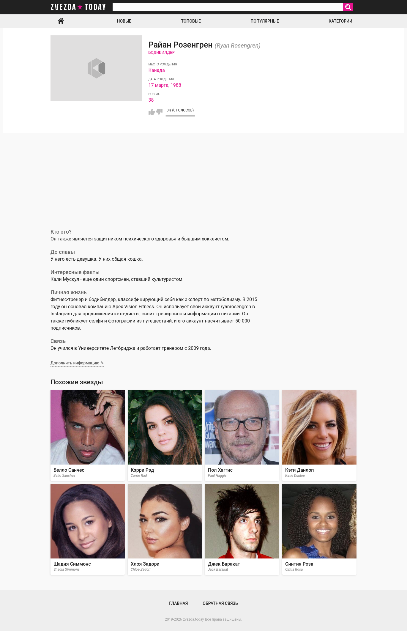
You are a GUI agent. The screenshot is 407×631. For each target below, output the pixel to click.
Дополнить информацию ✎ (77, 363)
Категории (340, 21)
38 (151, 100)
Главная (60, 21)
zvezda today (78, 7)
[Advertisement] (203, 177)
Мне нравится (152, 112)
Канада (157, 70)
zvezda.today (193, 619)
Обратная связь (220, 603)
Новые (124, 21)
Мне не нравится (159, 112)
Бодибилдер (162, 52)
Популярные (264, 21)
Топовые (191, 21)
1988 (176, 85)
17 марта (158, 85)
